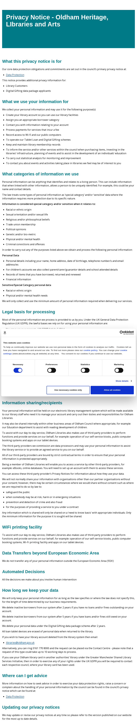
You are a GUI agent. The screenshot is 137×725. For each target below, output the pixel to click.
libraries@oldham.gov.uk (20, 642)
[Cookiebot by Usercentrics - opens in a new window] (120, 333)
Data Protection (15, 74)
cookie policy (91, 350)
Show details (122, 381)
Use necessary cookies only (68, 390)
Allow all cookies (112, 390)
